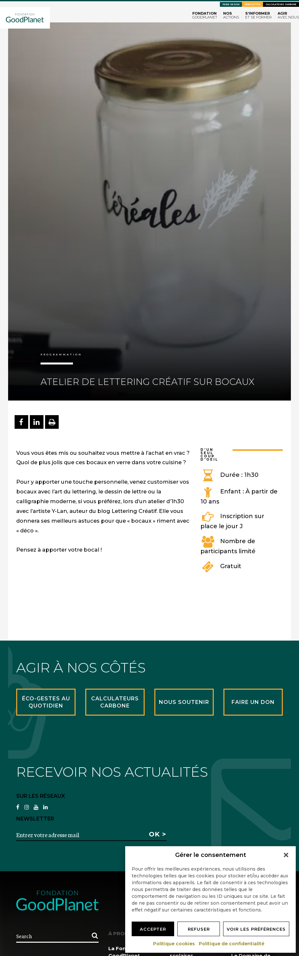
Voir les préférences (256, 929)
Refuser (199, 929)
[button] (286, 855)
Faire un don (230, 4)
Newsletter (252, 4)
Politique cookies (174, 944)
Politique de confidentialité (232, 944)
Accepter (153, 929)
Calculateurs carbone (281, 4)
